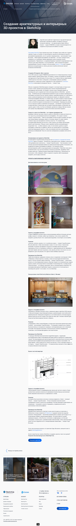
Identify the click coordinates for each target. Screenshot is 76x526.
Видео (40, 503)
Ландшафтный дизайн (8, 503)
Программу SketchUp (33, 52)
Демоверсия (62, 508)
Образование (6, 508)
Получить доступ (35, 440)
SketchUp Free (24, 499)
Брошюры (41, 506)
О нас (48, 3)
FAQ (40, 501)
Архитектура (5, 499)
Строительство (6, 515)
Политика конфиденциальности (10, 521)
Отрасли (16, 3)
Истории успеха (35, 3)
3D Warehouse (48, 413)
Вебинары (43, 3)
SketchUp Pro (24, 501)
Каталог (22, 3)
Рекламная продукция (8, 511)
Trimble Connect (24, 508)
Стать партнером (62, 500)
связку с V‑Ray (59, 64)
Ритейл (4, 513)
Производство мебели (8, 506)
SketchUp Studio (24, 503)
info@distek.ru (55, 4)
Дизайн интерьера (7, 501)
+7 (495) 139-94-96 (56, 3)
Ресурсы (27, 3)
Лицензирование (42, 499)
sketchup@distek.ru (37, 430)
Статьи (40, 508)
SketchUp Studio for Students (27, 506)
